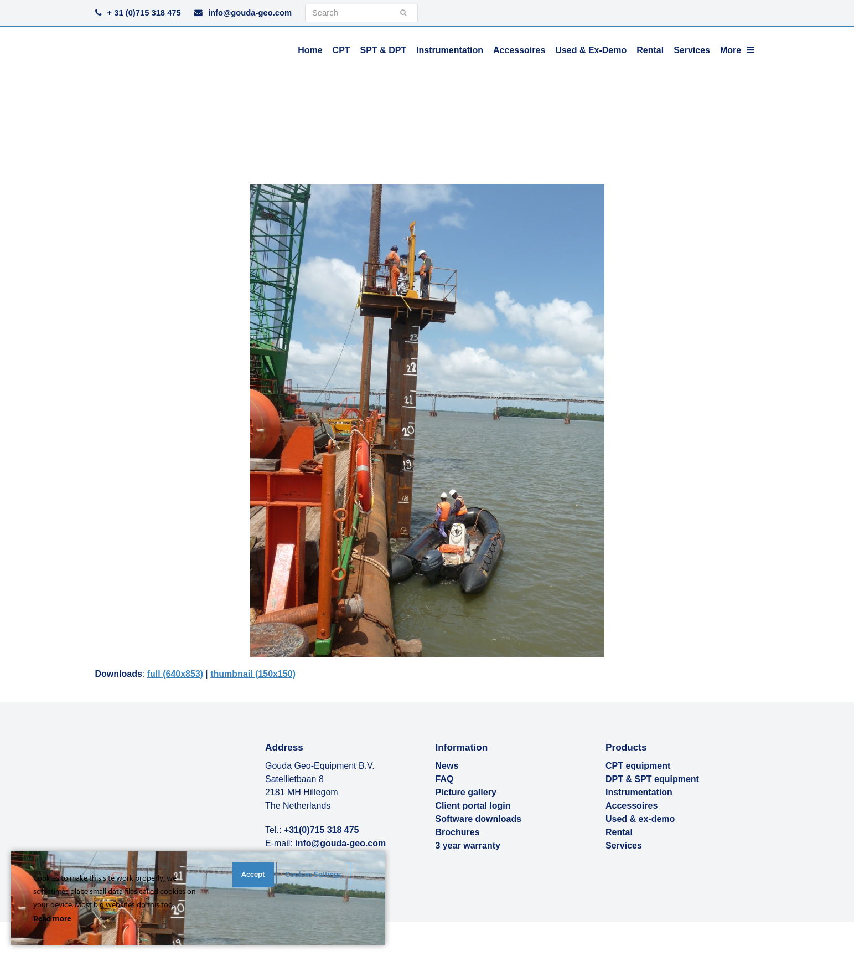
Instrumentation (638, 792)
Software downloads (479, 819)
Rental (619, 832)
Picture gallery (466, 792)
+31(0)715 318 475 (321, 830)
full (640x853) (175, 674)
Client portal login (473, 805)
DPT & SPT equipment (652, 779)
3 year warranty (468, 845)
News (447, 765)
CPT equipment (637, 765)
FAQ (445, 779)
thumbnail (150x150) (253, 674)
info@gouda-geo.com (250, 12)
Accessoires (631, 805)
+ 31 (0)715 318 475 (144, 12)
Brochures (458, 832)
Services (623, 845)
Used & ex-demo (640, 819)
